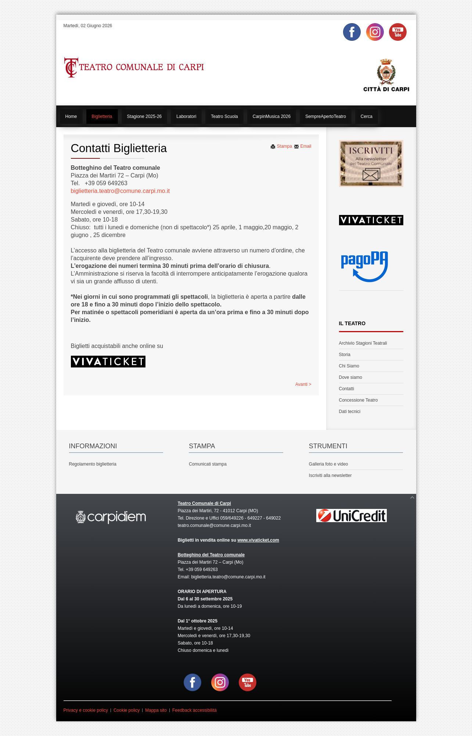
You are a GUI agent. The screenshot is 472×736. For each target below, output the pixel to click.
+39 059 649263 (202, 569)
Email (302, 146)
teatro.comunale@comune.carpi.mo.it (214, 525)
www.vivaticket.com (258, 540)
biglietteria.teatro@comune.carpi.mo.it (120, 191)
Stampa (281, 146)
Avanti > (303, 384)
